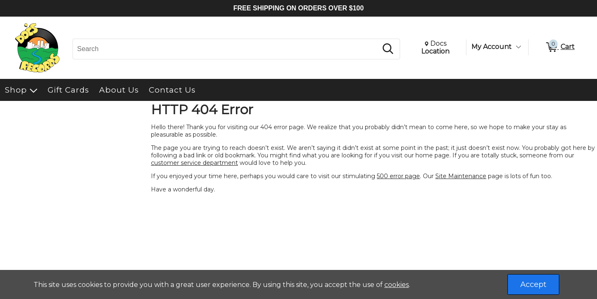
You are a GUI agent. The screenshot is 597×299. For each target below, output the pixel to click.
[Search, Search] (226, 49)
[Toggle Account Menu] (518, 47)
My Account (491, 47)
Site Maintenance (460, 176)
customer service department (194, 163)
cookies (396, 285)
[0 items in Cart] (560, 47)
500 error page (398, 176)
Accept (533, 284)
